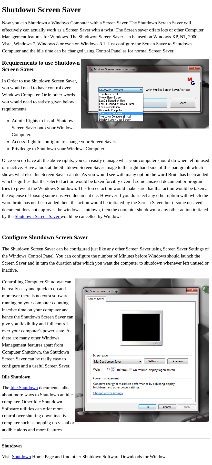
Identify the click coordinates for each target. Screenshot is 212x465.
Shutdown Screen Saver (38, 216)
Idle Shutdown (24, 387)
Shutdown (21, 456)
